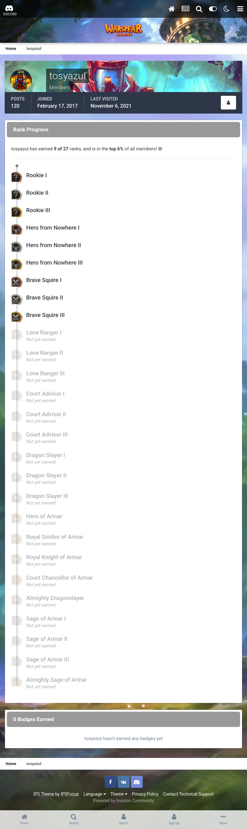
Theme (119, 794)
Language (94, 794)
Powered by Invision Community (123, 800)
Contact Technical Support (188, 794)
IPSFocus (70, 794)
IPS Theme (43, 794)
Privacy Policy (145, 794)
